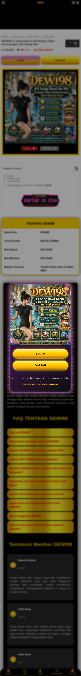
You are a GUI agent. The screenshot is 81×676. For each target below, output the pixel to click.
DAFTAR (40, 365)
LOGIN (40, 353)
